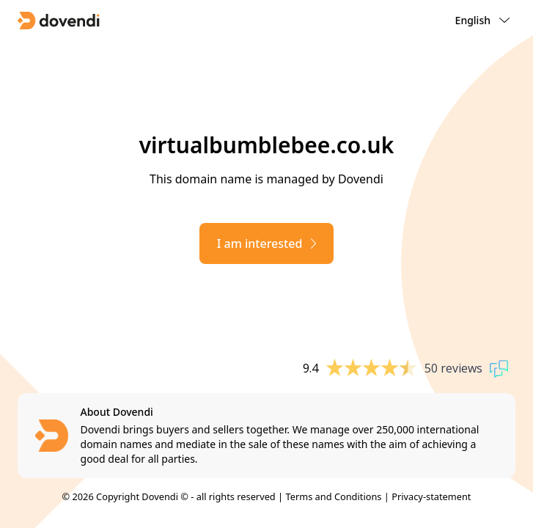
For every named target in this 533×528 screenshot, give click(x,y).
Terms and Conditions (333, 496)
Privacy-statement (431, 496)
